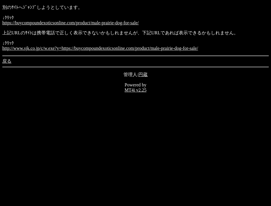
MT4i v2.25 (135, 90)
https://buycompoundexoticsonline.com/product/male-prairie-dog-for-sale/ (70, 22)
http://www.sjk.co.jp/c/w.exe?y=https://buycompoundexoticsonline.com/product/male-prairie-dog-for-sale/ (100, 48)
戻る (6, 61)
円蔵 (143, 74)
